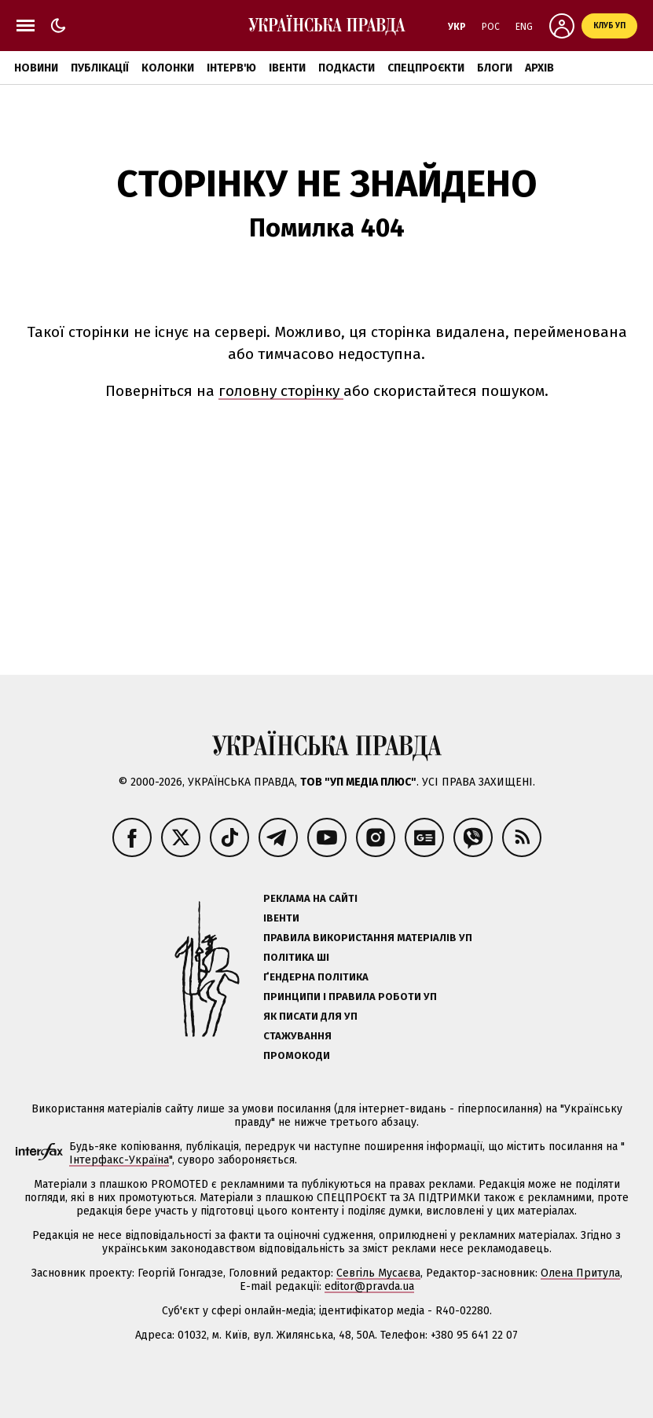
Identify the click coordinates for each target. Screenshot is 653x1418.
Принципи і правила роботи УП (350, 996)
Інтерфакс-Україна (119, 1160)
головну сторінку (280, 391)
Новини (36, 68)
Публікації (100, 68)
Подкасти (346, 68)
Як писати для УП (310, 1016)
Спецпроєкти (425, 68)
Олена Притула (580, 1273)
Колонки (167, 68)
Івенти (287, 68)
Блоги (494, 68)
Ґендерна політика (316, 977)
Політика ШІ (296, 957)
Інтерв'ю (231, 68)
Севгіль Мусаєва (378, 1273)
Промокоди (296, 1055)
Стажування (297, 1036)
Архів (539, 68)
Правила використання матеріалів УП (367, 938)
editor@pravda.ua (369, 1286)
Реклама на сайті (310, 898)
